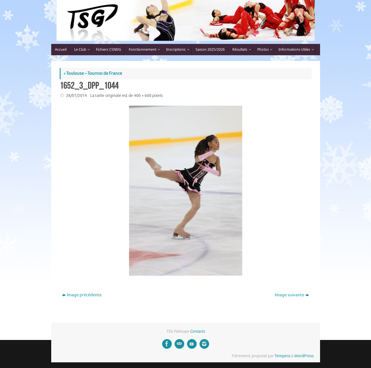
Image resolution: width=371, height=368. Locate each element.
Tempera (282, 356)
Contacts (197, 331)
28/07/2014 (76, 95)
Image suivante (292, 295)
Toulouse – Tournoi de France (92, 73)
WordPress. (304, 356)
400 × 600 (142, 95)
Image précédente (82, 295)
